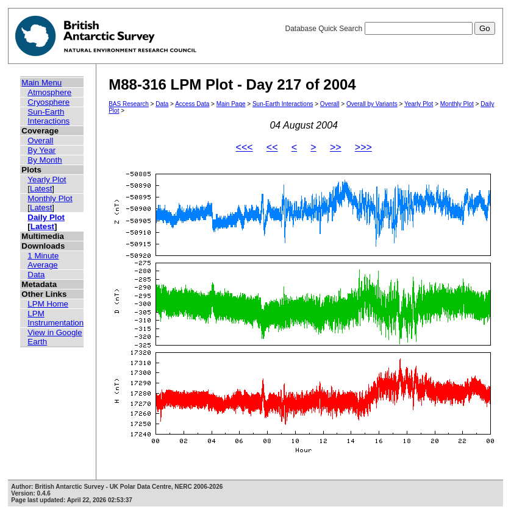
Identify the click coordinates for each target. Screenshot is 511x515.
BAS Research (129, 104)
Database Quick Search (390, 28)
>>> (363, 147)
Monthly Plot (49, 198)
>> (335, 147)
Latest (41, 188)
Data (36, 274)
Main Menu (41, 82)
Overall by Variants (372, 104)
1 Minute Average (43, 260)
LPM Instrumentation (55, 318)
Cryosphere (48, 102)
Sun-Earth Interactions (48, 116)
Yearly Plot (46, 179)
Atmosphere (49, 92)
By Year (41, 150)
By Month (44, 160)
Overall (40, 140)
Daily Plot (46, 217)
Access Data (192, 104)
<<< (244, 147)
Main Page (231, 104)
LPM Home (47, 303)
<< (272, 147)
